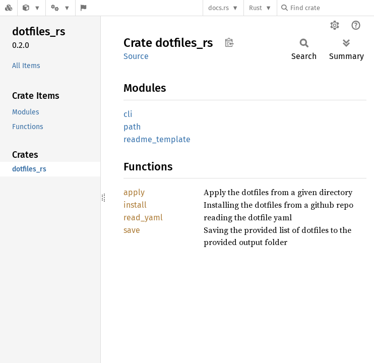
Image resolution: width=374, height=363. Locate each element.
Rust (255, 8)
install (135, 205)
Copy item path (229, 42)
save (131, 230)
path (132, 127)
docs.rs (218, 8)
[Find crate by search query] (331, 8)
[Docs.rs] (8, 8)
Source (136, 56)
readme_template (157, 139)
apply (134, 192)
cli (128, 114)
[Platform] (60, 8)
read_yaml (143, 217)
